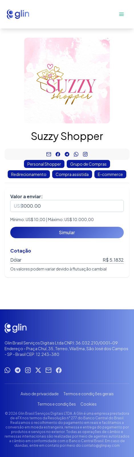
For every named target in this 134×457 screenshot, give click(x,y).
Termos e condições (56, 403)
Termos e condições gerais (88, 393)
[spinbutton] (67, 206)
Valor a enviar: (26, 196)
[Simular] (67, 232)
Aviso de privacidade (40, 393)
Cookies (88, 403)
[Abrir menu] (121, 14)
